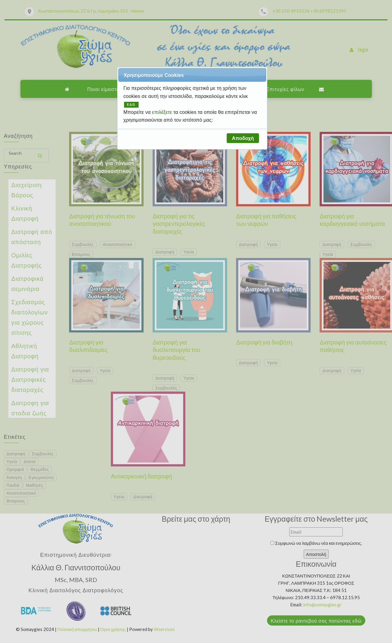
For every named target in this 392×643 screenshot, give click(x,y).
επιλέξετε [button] (162, 112)
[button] (242, 138)
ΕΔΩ (131, 104)
